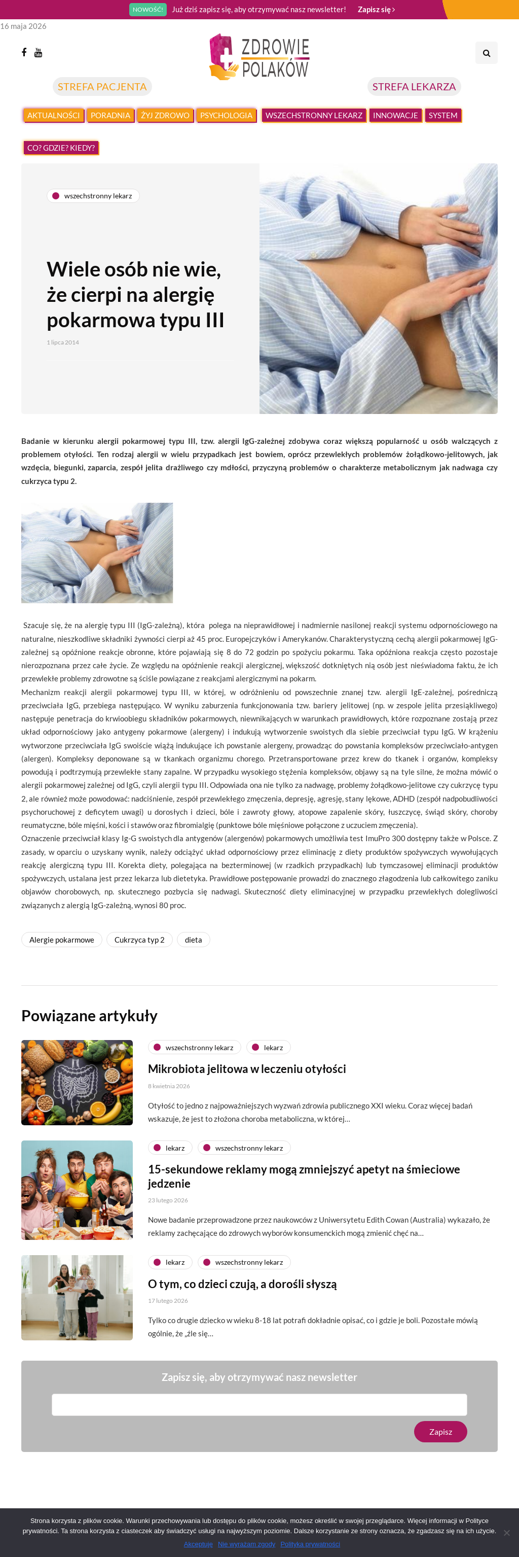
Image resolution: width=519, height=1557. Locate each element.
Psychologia (226, 115)
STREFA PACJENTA (102, 86)
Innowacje (395, 115)
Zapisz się (376, 9)
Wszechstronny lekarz (314, 115)
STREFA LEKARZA (414, 86)
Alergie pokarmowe (61, 939)
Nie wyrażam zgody (246, 1544)
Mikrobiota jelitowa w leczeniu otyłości (247, 1081)
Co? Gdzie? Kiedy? (61, 147)
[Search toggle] (486, 53)
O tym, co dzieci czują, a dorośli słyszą (242, 1296)
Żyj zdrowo (165, 115)
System (443, 115)
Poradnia (110, 115)
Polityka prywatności (310, 1544)
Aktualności (53, 115)
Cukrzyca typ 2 (140, 939)
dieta (193, 939)
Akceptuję (198, 1544)
